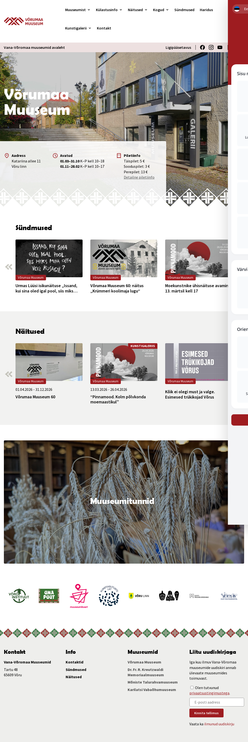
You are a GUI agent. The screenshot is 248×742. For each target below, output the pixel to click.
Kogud (158, 9)
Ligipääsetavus (178, 47)
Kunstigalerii (76, 28)
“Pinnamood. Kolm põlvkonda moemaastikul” (118, 399)
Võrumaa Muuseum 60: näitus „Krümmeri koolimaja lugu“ (117, 288)
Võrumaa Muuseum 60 (35, 397)
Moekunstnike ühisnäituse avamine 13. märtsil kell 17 (198, 288)
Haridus (206, 9)
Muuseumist (75, 9)
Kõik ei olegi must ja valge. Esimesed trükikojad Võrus (190, 394)
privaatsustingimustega (209, 693)
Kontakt (104, 28)
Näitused (135, 9)
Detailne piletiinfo (139, 177)
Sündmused (184, 9)
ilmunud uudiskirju (219, 723)
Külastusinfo (107, 9)
